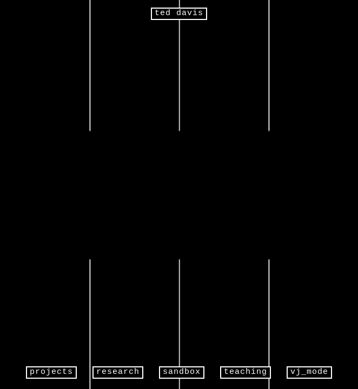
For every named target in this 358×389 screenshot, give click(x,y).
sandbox (182, 372)
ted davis (179, 13)
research (118, 372)
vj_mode (309, 372)
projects (51, 372)
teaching (245, 372)
